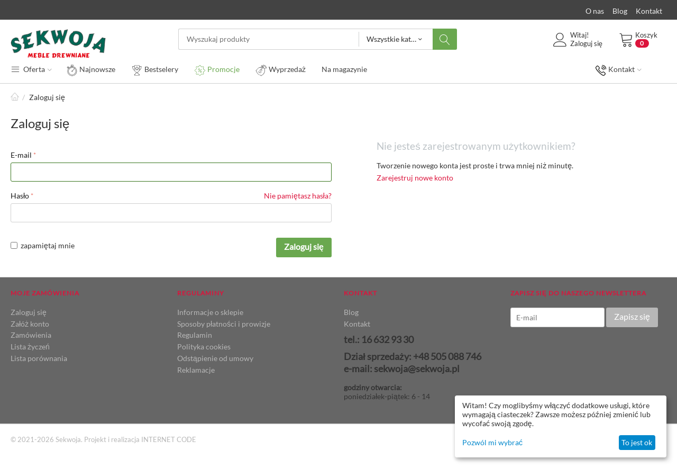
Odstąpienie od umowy (215, 358)
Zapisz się (632, 316)
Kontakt (649, 10)
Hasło (20, 195)
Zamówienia (31, 334)
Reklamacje (196, 369)
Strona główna (15, 97)
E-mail (21, 154)
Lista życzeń (30, 346)
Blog (619, 10)
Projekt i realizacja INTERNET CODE (140, 439)
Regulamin (194, 334)
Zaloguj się (304, 246)
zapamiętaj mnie (43, 245)
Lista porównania (39, 358)
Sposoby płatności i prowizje (223, 323)
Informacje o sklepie (210, 312)
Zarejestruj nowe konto (415, 177)
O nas (594, 10)
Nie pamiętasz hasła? (298, 195)
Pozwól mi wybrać (492, 442)
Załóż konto (30, 323)
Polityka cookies (204, 346)
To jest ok (636, 442)
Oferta (31, 69)
